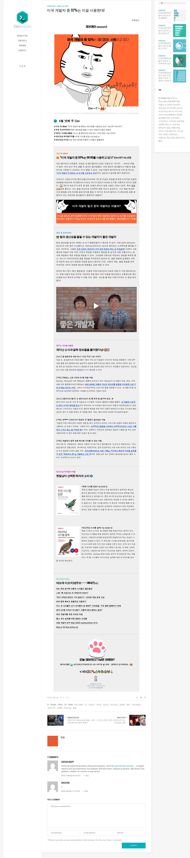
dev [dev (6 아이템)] (168, 98)
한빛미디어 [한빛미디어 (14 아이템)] (180, 137)
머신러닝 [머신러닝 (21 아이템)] (178, 111)
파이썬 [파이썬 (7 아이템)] (180, 130)
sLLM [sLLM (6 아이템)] (173, 101)
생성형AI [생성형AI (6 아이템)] (161, 117)
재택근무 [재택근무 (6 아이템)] (162, 127)
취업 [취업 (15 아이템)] (178, 127)
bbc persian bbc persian (122, 765)
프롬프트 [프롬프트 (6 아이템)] (162, 137)
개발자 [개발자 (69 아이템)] (161, 104)
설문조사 (99, 219)
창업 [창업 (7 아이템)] (168, 127)
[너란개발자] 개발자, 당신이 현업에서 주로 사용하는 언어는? (164, 76)
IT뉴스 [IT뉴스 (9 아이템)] (174, 98)
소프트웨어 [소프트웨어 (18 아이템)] (175, 117)
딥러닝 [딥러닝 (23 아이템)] (179, 107)
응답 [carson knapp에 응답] (87, 775)
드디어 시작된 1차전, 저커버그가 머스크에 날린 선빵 (111, 721)
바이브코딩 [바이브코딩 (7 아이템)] (163, 114)
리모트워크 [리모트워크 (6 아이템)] (163, 111)
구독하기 (135, 20)
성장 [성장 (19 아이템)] (168, 117)
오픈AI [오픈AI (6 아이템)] (160, 124)
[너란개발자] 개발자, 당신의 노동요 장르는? (164, 30)
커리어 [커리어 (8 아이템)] (161, 130)
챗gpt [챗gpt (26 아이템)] (173, 127)
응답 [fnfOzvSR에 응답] (86, 791)
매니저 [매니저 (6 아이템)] (171, 111)
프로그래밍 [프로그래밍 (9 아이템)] (163, 134)
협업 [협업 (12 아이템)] (160, 140)
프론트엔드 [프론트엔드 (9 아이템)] (173, 134)
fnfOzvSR (65, 782)
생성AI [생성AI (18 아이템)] (179, 114)
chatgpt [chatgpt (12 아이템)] (163, 98)
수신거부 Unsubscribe (96, 688)
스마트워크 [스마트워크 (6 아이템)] (163, 121)
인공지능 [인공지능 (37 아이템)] (176, 124)
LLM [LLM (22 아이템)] (169, 101)
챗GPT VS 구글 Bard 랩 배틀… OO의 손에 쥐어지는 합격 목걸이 (81, 721)
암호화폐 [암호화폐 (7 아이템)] (180, 121)
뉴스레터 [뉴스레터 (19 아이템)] (168, 104)
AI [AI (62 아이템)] (159, 98)
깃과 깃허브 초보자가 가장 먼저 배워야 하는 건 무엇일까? (101, 249)
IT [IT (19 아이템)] (171, 98)
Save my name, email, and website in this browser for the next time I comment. (86, 840)
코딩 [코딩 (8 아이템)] (166, 130)
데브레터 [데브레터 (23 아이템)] (176, 104)
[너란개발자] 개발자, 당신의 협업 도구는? (164, 46)
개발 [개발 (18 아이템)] (178, 101)
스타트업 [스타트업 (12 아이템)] (172, 121)
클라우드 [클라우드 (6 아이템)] (173, 130)
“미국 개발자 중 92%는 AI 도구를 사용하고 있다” (76, 173)
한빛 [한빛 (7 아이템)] (173, 137)
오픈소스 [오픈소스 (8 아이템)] (168, 124)
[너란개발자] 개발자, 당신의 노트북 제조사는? (164, 61)
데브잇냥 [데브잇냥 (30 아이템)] (162, 107)
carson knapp (67, 761)
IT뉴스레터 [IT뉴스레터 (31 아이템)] (162, 101)
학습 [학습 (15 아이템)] (168, 137)
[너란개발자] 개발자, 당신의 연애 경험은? (164, 15)
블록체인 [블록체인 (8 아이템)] (172, 114)
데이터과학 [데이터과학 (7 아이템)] (171, 107)
